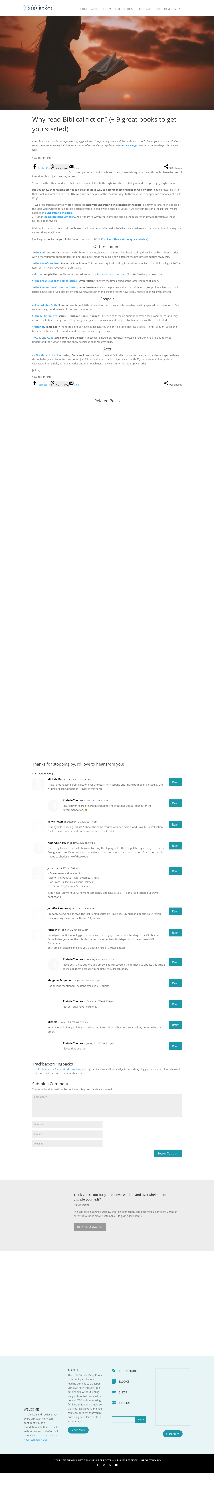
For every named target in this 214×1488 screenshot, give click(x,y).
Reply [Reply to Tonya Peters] (175, 839)
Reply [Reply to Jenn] (175, 886)
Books (107, 9)
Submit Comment (168, 1168)
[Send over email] (74, 168)
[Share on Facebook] (41, 168)
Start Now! (173, 1449)
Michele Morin (56, 794)
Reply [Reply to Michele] (175, 1040)
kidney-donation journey (111, 274)
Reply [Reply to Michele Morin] (175, 797)
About (95, 9)
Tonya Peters (55, 836)
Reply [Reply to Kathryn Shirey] (175, 861)
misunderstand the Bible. (57, 212)
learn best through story (60, 216)
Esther (39, 274)
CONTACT (126, 1418)
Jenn (50, 883)
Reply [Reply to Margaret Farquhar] (175, 998)
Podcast (144, 9)
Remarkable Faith (46, 305)
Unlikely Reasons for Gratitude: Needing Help (61, 1084)
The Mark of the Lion (49, 355)
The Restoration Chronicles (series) (56, 287)
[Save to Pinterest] (59, 167)
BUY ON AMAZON (90, 1242)
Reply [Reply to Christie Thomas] (175, 818)
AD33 (50, 337)
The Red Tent (43, 252)
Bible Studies (124, 9)
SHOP (123, 1407)
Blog (157, 9)
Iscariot (39, 326)
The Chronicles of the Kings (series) (56, 281)
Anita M (52, 944)
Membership (172, 9)
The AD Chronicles (46, 316)
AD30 (38, 337)
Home (84, 9)
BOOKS (124, 1396)
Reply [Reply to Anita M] (175, 947)
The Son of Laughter (47, 263)
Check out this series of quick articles (124, 239)
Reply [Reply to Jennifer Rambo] (175, 926)
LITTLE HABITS (129, 1386)
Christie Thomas (73, 815)
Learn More (78, 1445)
